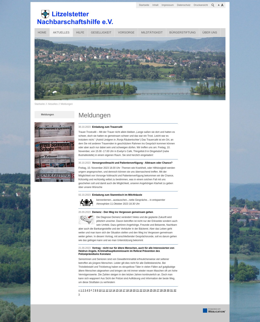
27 (158, 290)
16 (120, 290)
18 (127, 290)
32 (174, 290)
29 (164, 290)
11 (103, 290)
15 (117, 290)
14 (114, 290)
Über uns (210, 32)
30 (168, 290)
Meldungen (67, 104)
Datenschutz (184, 5)
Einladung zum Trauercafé (107, 127)
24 (147, 290)
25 (151, 290)
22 (141, 290)
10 (100, 290)
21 (137, 290)
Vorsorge (126, 32)
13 (110, 290)
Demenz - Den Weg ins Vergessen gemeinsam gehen (122, 212)
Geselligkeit (101, 32)
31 (171, 290)
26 (154, 290)
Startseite (144, 5)
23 (144, 290)
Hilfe (80, 32)
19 (130, 290)
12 (107, 290)
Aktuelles (61, 32)
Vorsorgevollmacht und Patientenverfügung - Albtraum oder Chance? (132, 162)
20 (134, 290)
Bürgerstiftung (182, 32)
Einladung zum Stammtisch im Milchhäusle (117, 194)
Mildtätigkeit (152, 32)
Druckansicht (201, 5)
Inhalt (155, 5)
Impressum (168, 5)
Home (42, 32)
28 (161, 290)
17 (124, 290)
